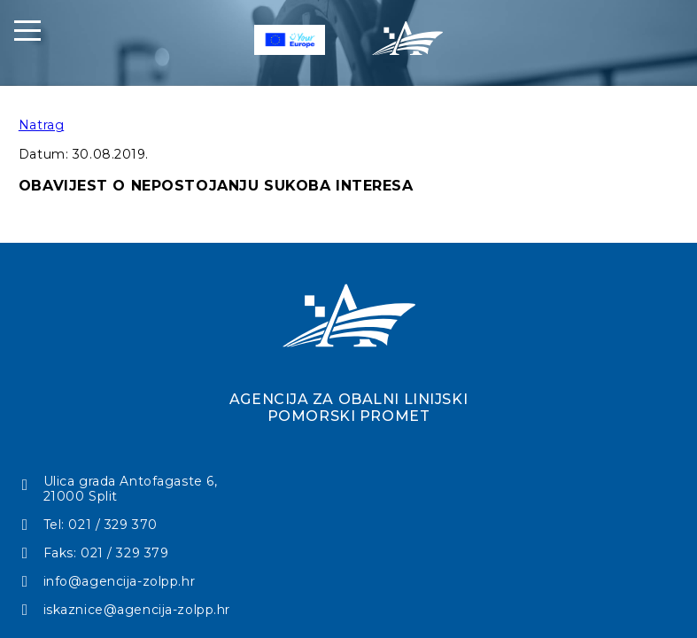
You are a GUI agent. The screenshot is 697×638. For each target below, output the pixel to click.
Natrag (41, 125)
